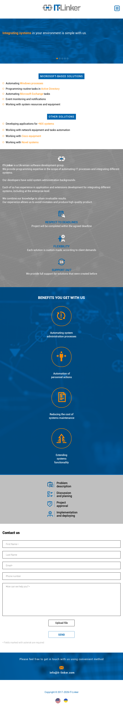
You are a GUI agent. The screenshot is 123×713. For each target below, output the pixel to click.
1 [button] (57, 58)
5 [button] (67, 58)
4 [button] (65, 58)
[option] (61, 41)
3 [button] (62, 58)
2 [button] (59, 58)
